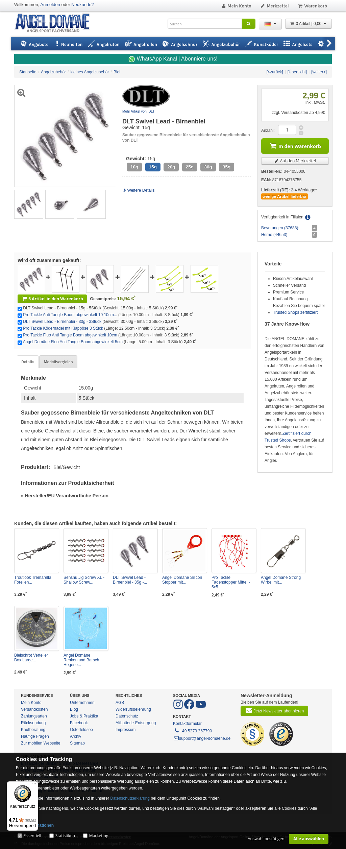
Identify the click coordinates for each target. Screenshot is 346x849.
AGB (120, 702)
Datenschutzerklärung (130, 798)
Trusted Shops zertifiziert (295, 312)
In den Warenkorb (295, 145)
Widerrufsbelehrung (133, 709)
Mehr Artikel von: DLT (138, 111)
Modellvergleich (58, 361)
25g (190, 166)
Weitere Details (138, 190)
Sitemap (77, 743)
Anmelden (50, 4)
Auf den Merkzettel (295, 161)
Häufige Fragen (35, 736)
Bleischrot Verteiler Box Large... (31, 657)
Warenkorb (312, 5)
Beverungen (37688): (280, 228)
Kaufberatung (33, 729)
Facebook (79, 723)
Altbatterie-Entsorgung (136, 723)
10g (134, 166)
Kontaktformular (187, 723)
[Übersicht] (297, 72)
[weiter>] (319, 72)
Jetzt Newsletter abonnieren (274, 710)
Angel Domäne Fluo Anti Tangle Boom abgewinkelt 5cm (73, 341)
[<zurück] (275, 72)
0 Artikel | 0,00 (308, 23)
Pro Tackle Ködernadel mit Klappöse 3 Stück (63, 328)
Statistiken (65, 836)
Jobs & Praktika (84, 716)
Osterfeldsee (81, 729)
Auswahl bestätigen (266, 839)
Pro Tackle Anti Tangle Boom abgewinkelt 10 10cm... (70, 314)
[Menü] (34, 785)
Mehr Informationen (35, 825)
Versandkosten (34, 709)
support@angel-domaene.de (201, 738)
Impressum (125, 729)
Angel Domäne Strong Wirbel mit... (281, 580)
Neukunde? (82, 4)
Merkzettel (274, 5)
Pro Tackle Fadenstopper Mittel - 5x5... (231, 582)
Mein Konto (236, 5)
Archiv (75, 736)
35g (226, 166)
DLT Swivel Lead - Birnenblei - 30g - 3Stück (62, 321)
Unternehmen (82, 702)
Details (27, 361)
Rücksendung (33, 723)
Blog (74, 709)
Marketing (98, 836)
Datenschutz (127, 716)
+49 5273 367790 (193, 730)
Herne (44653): (275, 234)
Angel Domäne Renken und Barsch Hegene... (81, 660)
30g (208, 166)
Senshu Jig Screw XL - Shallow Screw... (84, 580)
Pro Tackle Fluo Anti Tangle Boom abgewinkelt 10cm (70, 335)
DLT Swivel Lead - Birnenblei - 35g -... (130, 580)
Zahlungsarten (34, 716)
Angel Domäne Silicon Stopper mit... (182, 580)
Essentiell (32, 836)
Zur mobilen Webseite (40, 743)
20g (171, 166)
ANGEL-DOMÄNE (55, 23)
